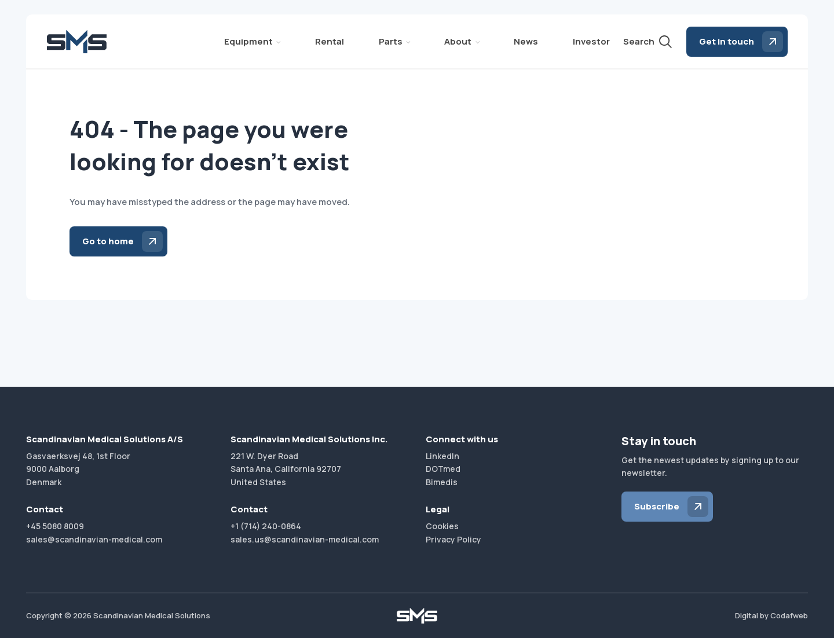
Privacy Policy (453, 539)
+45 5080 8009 (55, 525)
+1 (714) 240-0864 (266, 525)
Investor (591, 41)
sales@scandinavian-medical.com (94, 539)
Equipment (248, 41)
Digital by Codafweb (771, 615)
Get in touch (726, 41)
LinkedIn (442, 455)
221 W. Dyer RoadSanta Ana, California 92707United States (286, 468)
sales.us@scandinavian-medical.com (305, 539)
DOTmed (443, 468)
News (526, 41)
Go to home (108, 241)
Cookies (442, 525)
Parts (391, 41)
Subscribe (656, 506)
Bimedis (442, 481)
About (457, 41)
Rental (329, 41)
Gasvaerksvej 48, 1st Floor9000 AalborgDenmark (78, 468)
